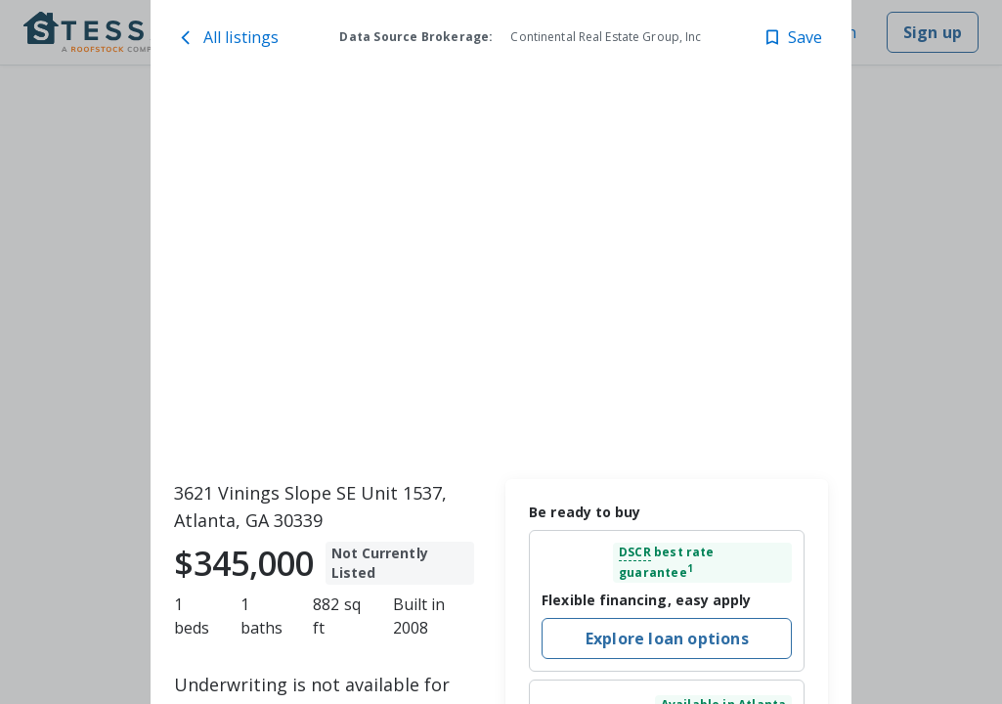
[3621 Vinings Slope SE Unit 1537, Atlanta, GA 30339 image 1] (501, 275)
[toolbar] (501, 275)
